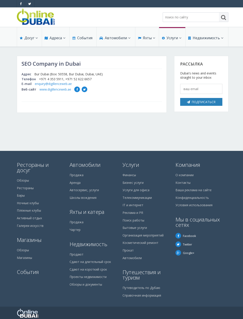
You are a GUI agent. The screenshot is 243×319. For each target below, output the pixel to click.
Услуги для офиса (136, 190)
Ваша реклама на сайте (193, 190)
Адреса (54, 38)
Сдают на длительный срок (90, 262)
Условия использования (193, 205)
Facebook (185, 236)
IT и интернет (133, 205)
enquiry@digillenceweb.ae (53, 84)
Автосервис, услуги (84, 190)
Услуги (171, 38)
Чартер (75, 230)
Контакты (182, 182)
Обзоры (23, 180)
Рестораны (25, 188)
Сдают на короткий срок (88, 269)
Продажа (76, 175)
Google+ (184, 253)
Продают (76, 254)
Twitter (183, 244)
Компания (187, 164)
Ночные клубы (28, 203)
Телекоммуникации (137, 197)
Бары (21, 195)
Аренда (75, 182)
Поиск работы (133, 220)
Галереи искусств (30, 226)
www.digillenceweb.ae (55, 89)
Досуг (29, 38)
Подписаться (201, 102)
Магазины (29, 239)
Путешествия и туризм (142, 274)
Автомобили (114, 38)
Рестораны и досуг (33, 167)
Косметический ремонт (140, 243)
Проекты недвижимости (88, 277)
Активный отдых (29, 218)
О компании (184, 175)
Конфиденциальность (192, 197)
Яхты (146, 38)
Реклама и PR (133, 212)
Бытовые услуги (135, 228)
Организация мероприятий (143, 235)
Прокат (128, 250)
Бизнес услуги (133, 182)
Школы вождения (83, 197)
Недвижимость (205, 38)
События (82, 38)
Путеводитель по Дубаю (141, 288)
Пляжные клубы (29, 210)
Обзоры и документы (86, 284)
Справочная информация (142, 295)
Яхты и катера (87, 211)
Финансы (129, 175)
